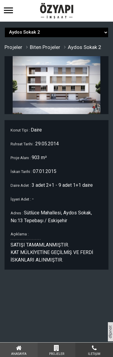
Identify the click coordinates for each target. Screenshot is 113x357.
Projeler (13, 47)
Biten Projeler (45, 47)
